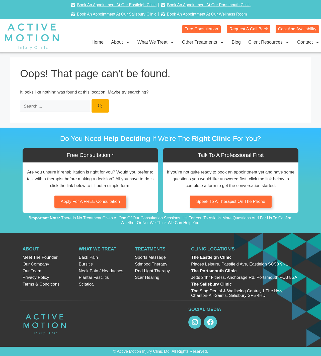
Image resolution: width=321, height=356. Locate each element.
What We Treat (156, 42)
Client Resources (269, 42)
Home (98, 42)
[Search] (100, 106)
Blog (236, 42)
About (120, 42)
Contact (308, 42)
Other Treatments (203, 42)
